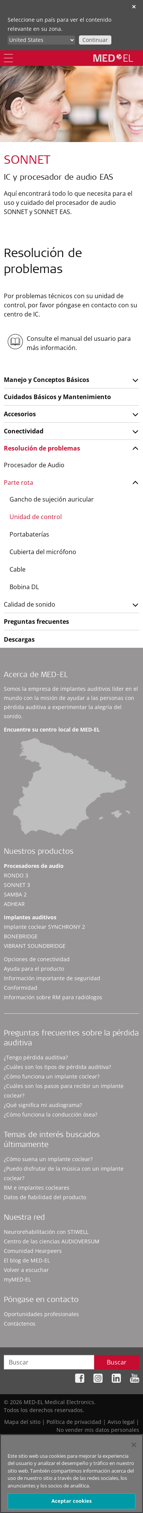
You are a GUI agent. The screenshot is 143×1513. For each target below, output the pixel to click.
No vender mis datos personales (97, 1429)
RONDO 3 (16, 875)
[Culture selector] (41, 40)
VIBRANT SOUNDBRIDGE (35, 945)
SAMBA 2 (15, 894)
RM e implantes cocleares (36, 1187)
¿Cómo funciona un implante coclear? (52, 1076)
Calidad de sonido (29, 604)
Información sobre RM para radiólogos (53, 997)
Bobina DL (24, 587)
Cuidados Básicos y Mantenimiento (57, 397)
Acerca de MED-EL (36, 675)
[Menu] (8, 58)
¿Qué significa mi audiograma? (43, 1105)
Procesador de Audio (34, 465)
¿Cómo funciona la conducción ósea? (50, 1114)
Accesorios (20, 414)
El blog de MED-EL (27, 1260)
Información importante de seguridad (52, 978)
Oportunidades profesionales (41, 1314)
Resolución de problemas (42, 448)
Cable (18, 569)
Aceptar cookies (71, 1504)
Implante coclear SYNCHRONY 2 (44, 926)
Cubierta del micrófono (43, 552)
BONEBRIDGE (21, 936)
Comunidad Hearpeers (33, 1250)
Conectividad (23, 431)
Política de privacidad (74, 1421)
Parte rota (18, 482)
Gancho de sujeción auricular (52, 499)
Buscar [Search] (117, 1362)
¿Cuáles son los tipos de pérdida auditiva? (57, 1066)
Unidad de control (36, 517)
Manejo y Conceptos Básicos (46, 379)
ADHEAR (14, 903)
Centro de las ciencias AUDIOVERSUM (52, 1241)
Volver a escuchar (26, 1269)
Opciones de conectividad (37, 959)
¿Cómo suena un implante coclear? (48, 1159)
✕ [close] (134, 6)
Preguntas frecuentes (36, 621)
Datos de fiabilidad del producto (45, 1197)
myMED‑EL (17, 1279)
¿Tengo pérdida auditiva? (36, 1057)
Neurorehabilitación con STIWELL (46, 1231)
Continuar (95, 39)
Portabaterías (29, 534)
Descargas (19, 639)
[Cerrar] (133, 1448)
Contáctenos (19, 1323)
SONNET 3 (17, 884)
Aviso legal (121, 1421)
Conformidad (20, 987)
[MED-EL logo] (113, 58)
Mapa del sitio (22, 1421)
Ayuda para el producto (34, 968)
